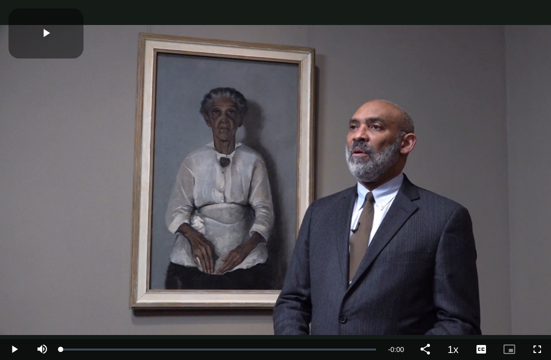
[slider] (218, 349)
